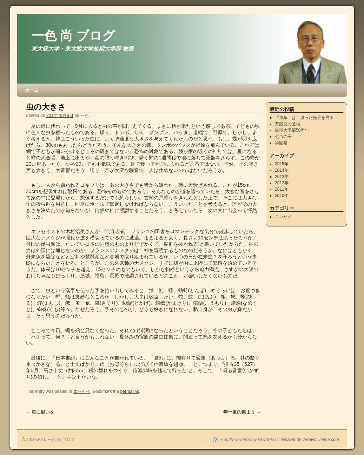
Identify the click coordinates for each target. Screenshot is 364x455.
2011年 (282, 189)
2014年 (282, 170)
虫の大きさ (46, 107)
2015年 (282, 163)
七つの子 (283, 136)
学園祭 (281, 142)
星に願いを (40, 412)
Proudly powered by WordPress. (249, 439)
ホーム (32, 90)
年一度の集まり (242, 412)
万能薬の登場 (287, 123)
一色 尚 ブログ (73, 35)
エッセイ (81, 391)
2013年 (282, 176)
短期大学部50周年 (292, 130)
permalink (129, 391)
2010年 (282, 195)
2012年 (282, 182)
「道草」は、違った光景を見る (304, 117)
